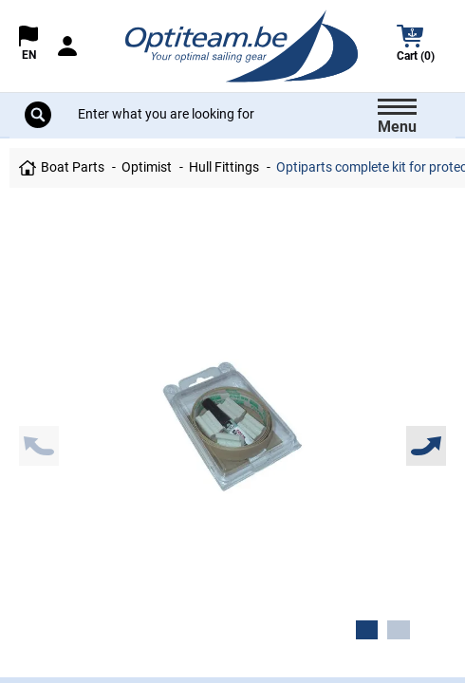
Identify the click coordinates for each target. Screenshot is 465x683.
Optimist (146, 167)
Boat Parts (72, 167)
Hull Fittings (224, 167)
